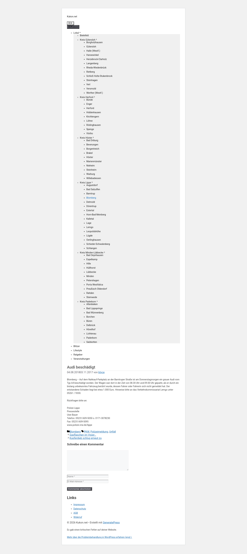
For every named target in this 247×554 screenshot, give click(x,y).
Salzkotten (91, 342)
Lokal (77, 33)
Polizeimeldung (99, 431)
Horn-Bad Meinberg (96, 214)
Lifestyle (77, 350)
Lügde (89, 235)
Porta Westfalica (94, 284)
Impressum (79, 508)
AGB (75, 517)
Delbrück (90, 325)
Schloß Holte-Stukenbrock (99, 76)
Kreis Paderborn (89, 301)
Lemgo (89, 227)
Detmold (90, 202)
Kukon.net (72, 16)
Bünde (89, 99)
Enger (89, 104)
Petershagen (92, 280)
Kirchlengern (92, 116)
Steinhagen (92, 80)
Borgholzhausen (94, 42)
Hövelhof (90, 329)
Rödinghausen (93, 125)
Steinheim (91, 169)
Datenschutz (79, 512)
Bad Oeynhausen (94, 255)
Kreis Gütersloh (89, 39)
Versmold (91, 88)
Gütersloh (91, 46)
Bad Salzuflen (93, 189)
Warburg (90, 174)
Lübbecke (91, 272)
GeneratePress (111, 526)
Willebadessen (93, 178)
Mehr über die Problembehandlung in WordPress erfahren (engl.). (99, 541)
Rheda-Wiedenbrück (96, 67)
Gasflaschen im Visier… (83, 434)
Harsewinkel (92, 55)
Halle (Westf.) (93, 50)
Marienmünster (94, 161)
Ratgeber (77, 354)
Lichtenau (91, 333)
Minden (90, 276)
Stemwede (91, 297)
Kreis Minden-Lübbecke (93, 252)
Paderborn (91, 338)
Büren (89, 321)
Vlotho (89, 133)
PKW (86, 431)
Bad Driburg (92, 140)
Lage (88, 223)
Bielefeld (84, 35)
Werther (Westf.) (94, 93)
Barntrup (90, 193)
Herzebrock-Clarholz (96, 59)
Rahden (90, 293)
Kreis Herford (88, 97)
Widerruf (77, 521)
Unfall (112, 431)
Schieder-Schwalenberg (98, 244)
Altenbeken (92, 304)
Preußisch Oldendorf (96, 289)
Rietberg (90, 72)
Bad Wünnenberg (94, 312)
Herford (90, 108)
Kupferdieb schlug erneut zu (86, 438)
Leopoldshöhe (93, 231)
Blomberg (91, 197)
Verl (88, 84)
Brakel (89, 153)
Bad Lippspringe (94, 308)
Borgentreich (92, 148)
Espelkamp (92, 259)
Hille (88, 263)
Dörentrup (91, 206)
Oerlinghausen (93, 240)
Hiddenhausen (93, 112)
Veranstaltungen (81, 359)
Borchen (90, 316)
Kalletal (90, 218)
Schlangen (91, 248)
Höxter (89, 157)
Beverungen (92, 144)
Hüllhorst (91, 267)
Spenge (90, 129)
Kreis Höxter (87, 137)
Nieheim (90, 165)
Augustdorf (92, 185)
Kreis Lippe (86, 182)
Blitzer (76, 346)
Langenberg (92, 63)
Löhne (89, 120)
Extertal (90, 210)
